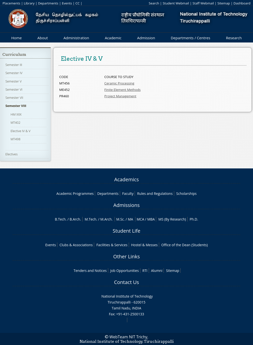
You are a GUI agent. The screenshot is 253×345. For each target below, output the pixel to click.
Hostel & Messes (144, 245)
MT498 (16, 139)
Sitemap (223, 3)
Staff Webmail (203, 3)
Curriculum (14, 54)
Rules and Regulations (155, 193)
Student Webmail (176, 3)
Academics (126, 179)
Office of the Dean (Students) (184, 245)
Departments (48, 3)
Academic (113, 37)
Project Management (120, 96)
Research (234, 37)
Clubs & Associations (76, 245)
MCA (140, 219)
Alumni (156, 270)
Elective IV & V (20, 131)
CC (77, 3)
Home (16, 37)
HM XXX (16, 114)
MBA (151, 219)
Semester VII (14, 97)
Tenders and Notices (90, 270)
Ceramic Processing (119, 83)
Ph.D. (194, 219)
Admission (146, 37)
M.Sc (120, 219)
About (42, 37)
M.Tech (90, 219)
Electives (11, 154)
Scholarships (186, 193)
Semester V (13, 81)
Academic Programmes (75, 193)
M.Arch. (106, 219)
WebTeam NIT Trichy (128, 337)
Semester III (13, 64)
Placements (11, 3)
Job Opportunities (124, 270)
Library (29, 3)
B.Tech (60, 219)
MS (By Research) (172, 219)
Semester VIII (15, 105)
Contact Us (126, 282)
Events (67, 3)
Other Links (126, 256)
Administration (76, 37)
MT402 (16, 122)
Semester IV (13, 73)
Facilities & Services (111, 245)
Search (154, 3)
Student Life (126, 230)
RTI (144, 270)
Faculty (127, 193)
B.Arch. (75, 219)
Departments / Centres (190, 37)
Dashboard (242, 3)
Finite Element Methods (122, 89)
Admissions (126, 205)
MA (130, 219)
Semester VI (13, 89)
